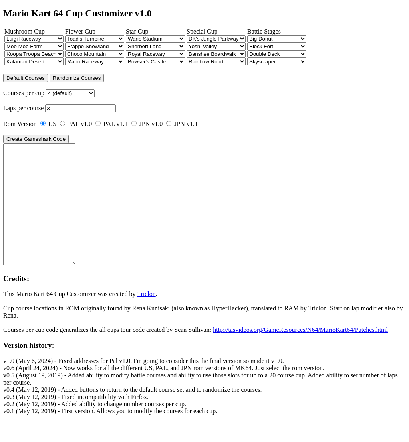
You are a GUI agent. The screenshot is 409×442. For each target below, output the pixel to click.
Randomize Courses (77, 78)
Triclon (146, 317)
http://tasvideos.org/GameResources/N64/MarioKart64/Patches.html (300, 353)
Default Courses (25, 78)
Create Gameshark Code (36, 139)
